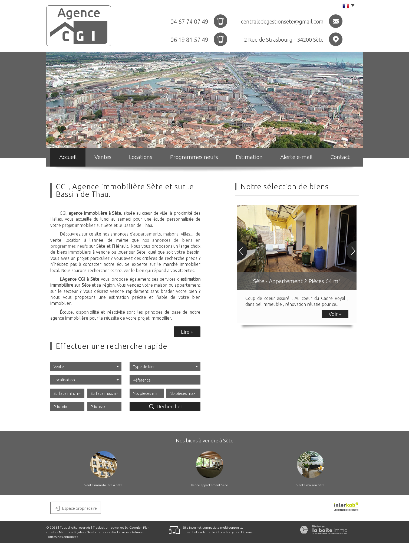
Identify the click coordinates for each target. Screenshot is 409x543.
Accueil (68, 157)
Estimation (249, 157)
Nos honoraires (98, 532)
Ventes (102, 157)
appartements (147, 233)
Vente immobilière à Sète (103, 485)
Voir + (335, 314)
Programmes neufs (194, 157)
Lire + (187, 332)
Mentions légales (71, 532)
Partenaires (120, 532)
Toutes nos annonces (62, 536)
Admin (137, 532)
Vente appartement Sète (209, 485)
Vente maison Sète (310, 485)
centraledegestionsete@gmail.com (282, 21)
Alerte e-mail (296, 157)
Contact (340, 157)
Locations (140, 157)
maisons (171, 233)
